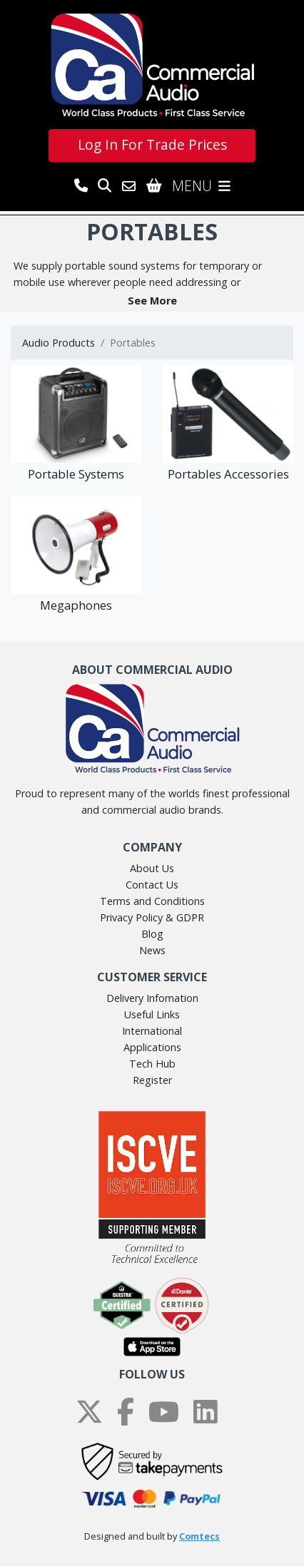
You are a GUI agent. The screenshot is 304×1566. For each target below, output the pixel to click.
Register (152, 1080)
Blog (152, 934)
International (152, 1031)
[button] (152, 300)
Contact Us (152, 884)
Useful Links (152, 1014)
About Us (152, 868)
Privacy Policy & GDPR (152, 917)
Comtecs (199, 1536)
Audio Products (58, 342)
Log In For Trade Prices (152, 144)
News (152, 950)
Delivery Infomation (152, 998)
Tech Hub (152, 1063)
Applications (152, 1047)
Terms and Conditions (152, 901)
